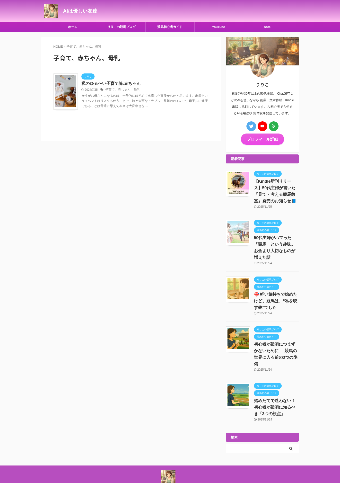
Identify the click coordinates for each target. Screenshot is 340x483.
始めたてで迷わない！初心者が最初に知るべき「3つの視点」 (276, 393)
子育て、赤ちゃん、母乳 (121, 90)
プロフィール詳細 (262, 139)
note (267, 27)
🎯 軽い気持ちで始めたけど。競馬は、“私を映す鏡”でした (276, 293)
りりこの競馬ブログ (121, 27)
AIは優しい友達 (80, 11)
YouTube (218, 27)
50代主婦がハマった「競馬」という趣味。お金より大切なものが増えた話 (276, 243)
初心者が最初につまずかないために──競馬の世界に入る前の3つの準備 (276, 343)
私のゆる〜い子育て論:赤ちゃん (109, 84)
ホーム (73, 27)
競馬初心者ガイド (170, 27)
